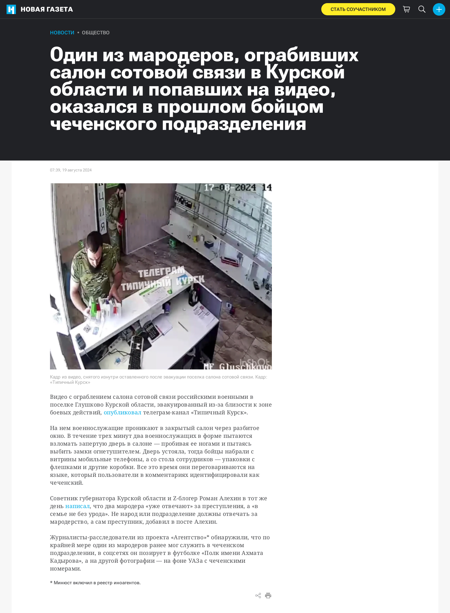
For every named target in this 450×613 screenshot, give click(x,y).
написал (77, 506)
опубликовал (123, 412)
